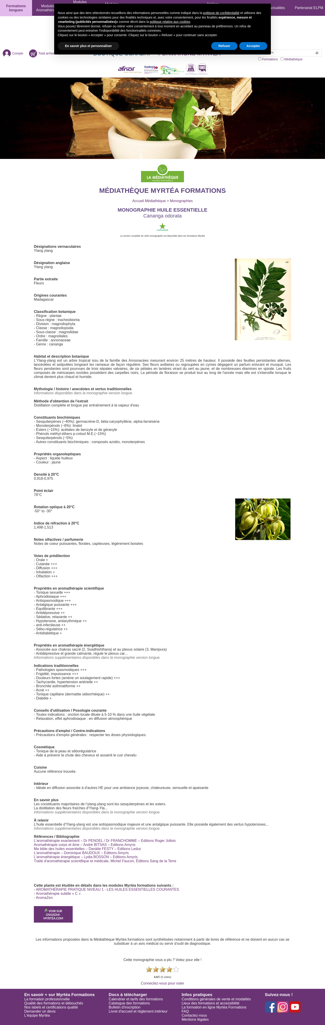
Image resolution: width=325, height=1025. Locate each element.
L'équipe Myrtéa (37, 1015)
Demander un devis (40, 1011)
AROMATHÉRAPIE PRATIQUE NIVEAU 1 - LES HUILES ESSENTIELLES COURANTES (107, 889)
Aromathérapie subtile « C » (58, 893)
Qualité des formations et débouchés (53, 1003)
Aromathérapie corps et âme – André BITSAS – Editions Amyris (84, 845)
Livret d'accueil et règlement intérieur (138, 1011)
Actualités (277, 8)
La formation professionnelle (47, 999)
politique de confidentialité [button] (221, 13)
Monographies (181, 201)
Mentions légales (195, 1019)
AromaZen (44, 898)
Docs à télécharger (128, 994)
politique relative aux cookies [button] (170, 22)
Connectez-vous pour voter (162, 983)
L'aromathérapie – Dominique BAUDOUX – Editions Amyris (81, 853)
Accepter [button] (253, 46)
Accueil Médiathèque (149, 201)
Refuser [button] (224, 46)
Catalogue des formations (129, 1003)
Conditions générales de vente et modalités (216, 999)
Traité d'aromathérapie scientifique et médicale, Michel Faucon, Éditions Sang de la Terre (105, 861)
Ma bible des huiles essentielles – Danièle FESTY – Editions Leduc (87, 849)
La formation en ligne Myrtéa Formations (214, 1007)
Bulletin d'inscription (125, 1007)
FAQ (185, 1011)
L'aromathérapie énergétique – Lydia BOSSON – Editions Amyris (86, 857)
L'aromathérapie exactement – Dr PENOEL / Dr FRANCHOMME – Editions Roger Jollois (105, 841)
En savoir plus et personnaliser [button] (88, 46)
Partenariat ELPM (309, 8)
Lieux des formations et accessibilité (210, 1003)
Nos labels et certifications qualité (51, 1007)
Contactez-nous (194, 1015)
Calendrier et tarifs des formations (136, 999)
